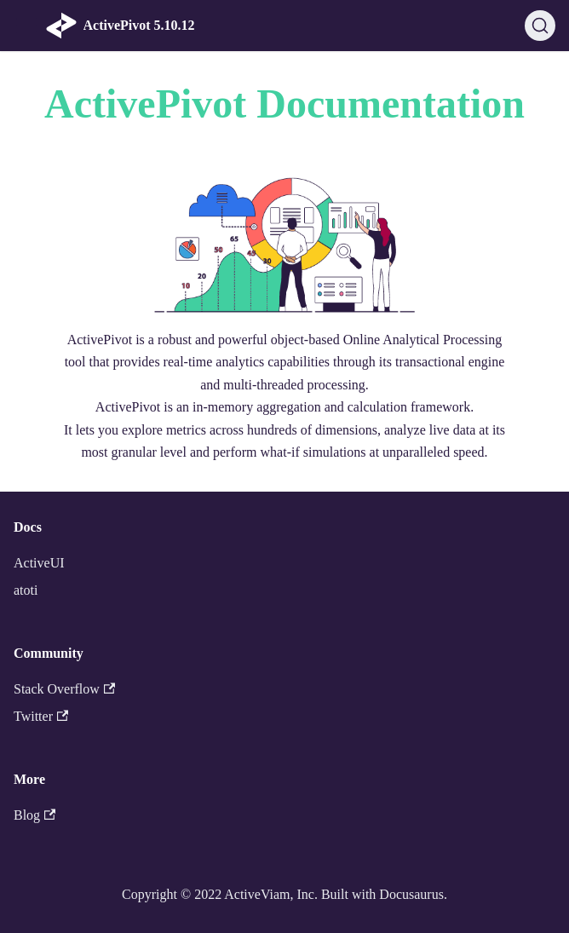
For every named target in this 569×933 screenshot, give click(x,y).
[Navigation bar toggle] (26, 25)
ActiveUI (39, 563)
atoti (25, 590)
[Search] (540, 25)
